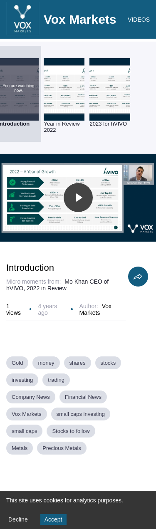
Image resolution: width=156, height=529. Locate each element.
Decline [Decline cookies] (18, 519)
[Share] (138, 277)
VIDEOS (139, 19)
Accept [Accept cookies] (53, 519)
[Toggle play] (78, 197)
